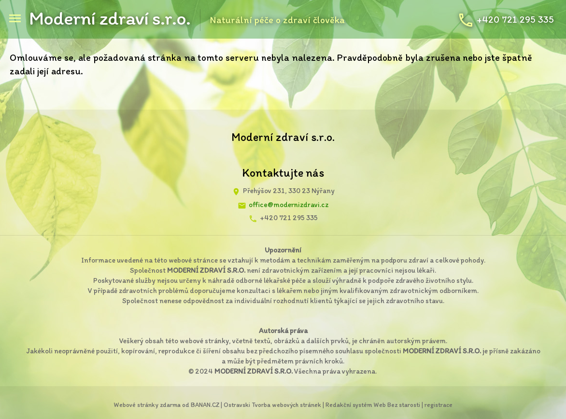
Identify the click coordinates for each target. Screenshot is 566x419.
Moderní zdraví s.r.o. (109, 17)
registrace (438, 404)
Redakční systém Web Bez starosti (372, 404)
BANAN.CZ (205, 404)
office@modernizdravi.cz (288, 204)
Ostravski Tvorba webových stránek (272, 404)
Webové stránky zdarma (147, 404)
